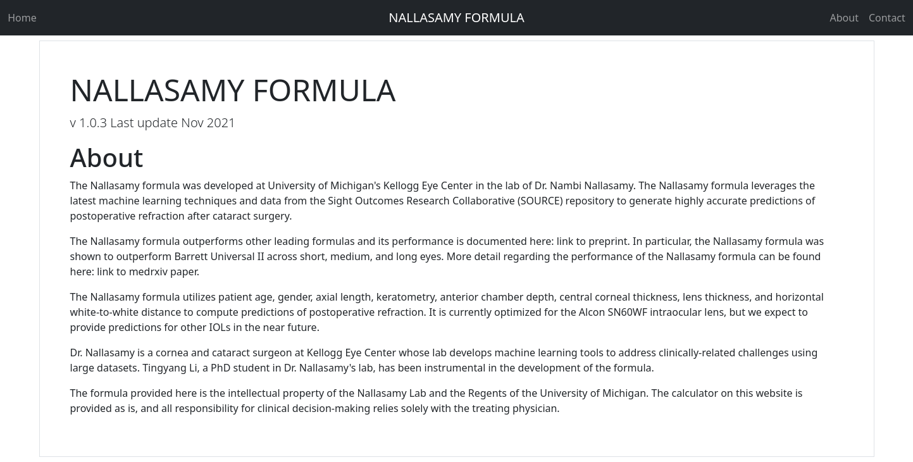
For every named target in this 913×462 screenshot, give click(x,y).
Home (21, 18)
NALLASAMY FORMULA (456, 17)
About (844, 18)
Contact (888, 18)
